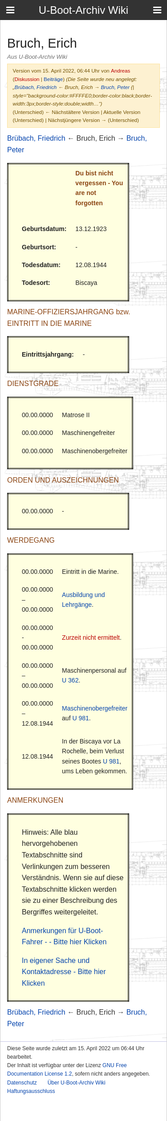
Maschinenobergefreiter (94, 708)
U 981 (80, 718)
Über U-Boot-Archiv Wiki (77, 1083)
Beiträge (53, 79)
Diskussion (26, 79)
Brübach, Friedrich (35, 87)
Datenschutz (22, 1083)
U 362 (70, 680)
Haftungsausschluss (31, 1091)
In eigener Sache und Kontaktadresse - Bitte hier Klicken (64, 972)
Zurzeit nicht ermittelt (91, 637)
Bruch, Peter (115, 87)
